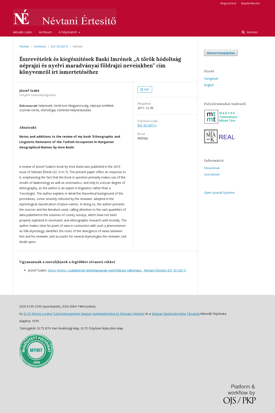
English (209, 85)
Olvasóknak (212, 168)
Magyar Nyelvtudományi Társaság (176, 314)
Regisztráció (228, 3)
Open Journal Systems (219, 192)
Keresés (252, 32)
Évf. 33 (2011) (59, 46)
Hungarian (211, 78)
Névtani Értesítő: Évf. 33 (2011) (165, 270)
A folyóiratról (68, 32)
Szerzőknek (212, 174)
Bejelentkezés (250, 3)
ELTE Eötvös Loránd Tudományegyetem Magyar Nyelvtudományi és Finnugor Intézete (84, 314)
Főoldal (24, 46)
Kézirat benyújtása (221, 53)
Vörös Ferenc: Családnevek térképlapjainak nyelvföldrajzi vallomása (95, 270)
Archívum (45, 32)
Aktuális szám (22, 32)
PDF (146, 89)
